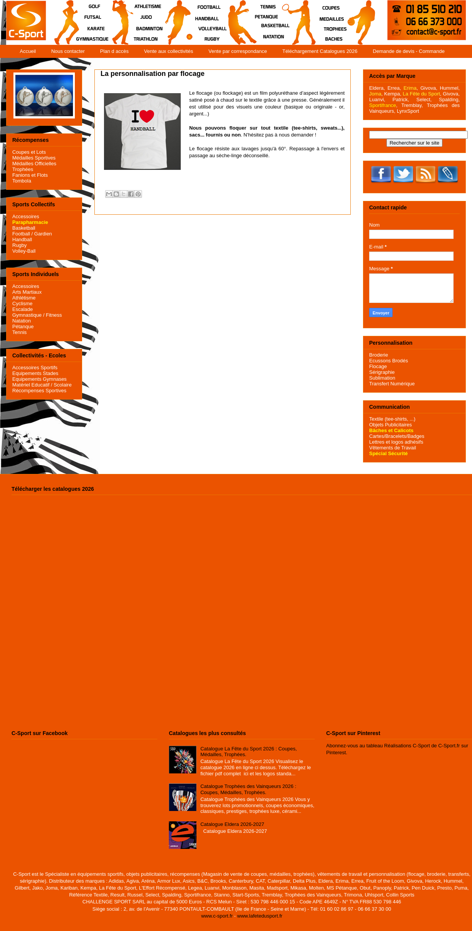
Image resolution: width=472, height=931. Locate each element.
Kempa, (392, 94)
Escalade (22, 309)
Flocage (378, 366)
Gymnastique (27, 315)
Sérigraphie (382, 372)
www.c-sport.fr (217, 916)
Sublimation (382, 378)
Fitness (54, 315)
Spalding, (449, 99)
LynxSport (407, 111)
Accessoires (25, 216)
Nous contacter (67, 51)
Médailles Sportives (34, 158)
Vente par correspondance (237, 51)
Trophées (22, 169)
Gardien (43, 234)
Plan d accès (114, 51)
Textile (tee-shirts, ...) (392, 419)
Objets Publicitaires (390, 425)
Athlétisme (24, 298)
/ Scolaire (61, 385)
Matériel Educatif (31, 385)
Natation (21, 321)
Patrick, (401, 99)
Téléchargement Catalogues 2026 (320, 51)
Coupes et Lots (29, 152)
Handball (22, 239)
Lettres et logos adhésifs (396, 442)
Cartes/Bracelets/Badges (396, 436)
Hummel (449, 88)
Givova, (428, 88)
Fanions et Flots (30, 175)
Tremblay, (412, 105)
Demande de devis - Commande (409, 51)
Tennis (19, 332)
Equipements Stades (35, 373)
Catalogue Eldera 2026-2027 (232, 824)
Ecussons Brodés (388, 361)
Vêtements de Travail (392, 448)
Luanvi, (377, 99)
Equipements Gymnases (39, 379)
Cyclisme (22, 303)
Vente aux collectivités (168, 51)
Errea (394, 88)
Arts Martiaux (27, 292)
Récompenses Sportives (39, 390)
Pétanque (23, 326)
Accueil (28, 51)
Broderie (378, 355)
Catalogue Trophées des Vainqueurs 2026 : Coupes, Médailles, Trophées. (248, 789)
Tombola (21, 181)
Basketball (23, 228)
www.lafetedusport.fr (259, 916)
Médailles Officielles (34, 163)
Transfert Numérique (392, 384)
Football (21, 234)
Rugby (19, 245)
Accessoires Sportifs (35, 367)
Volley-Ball (24, 251)
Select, (424, 99)
